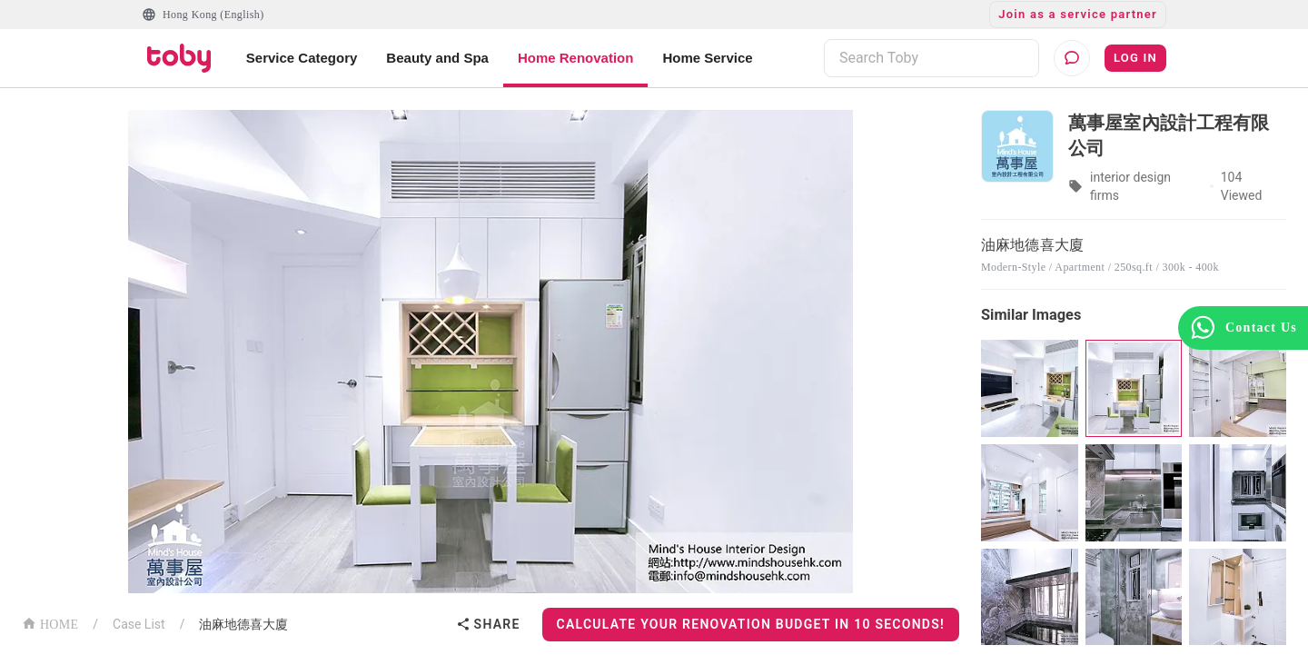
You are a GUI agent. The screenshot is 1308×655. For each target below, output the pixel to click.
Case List (139, 624)
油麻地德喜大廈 (243, 624)
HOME (50, 622)
